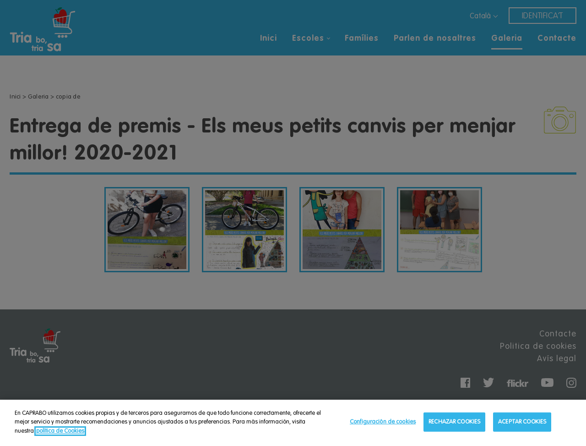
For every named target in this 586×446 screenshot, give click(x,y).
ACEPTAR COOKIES (522, 423)
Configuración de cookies (383, 423)
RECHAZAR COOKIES (454, 423)
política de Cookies (60, 432)
